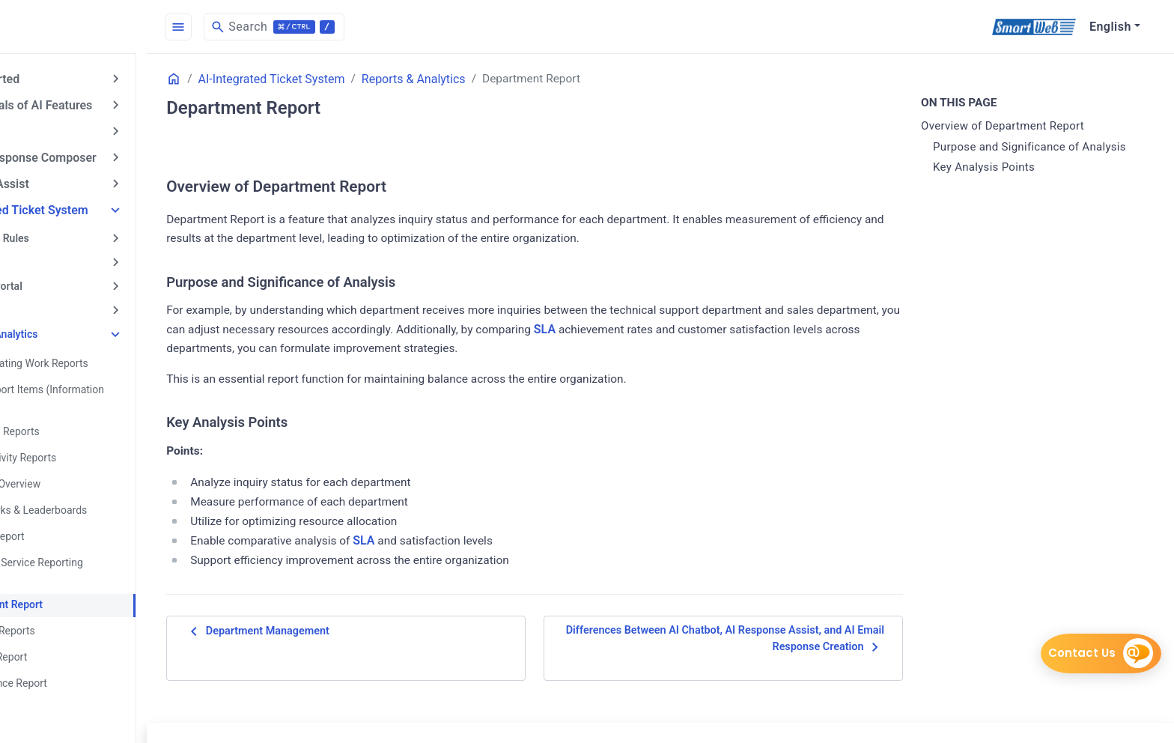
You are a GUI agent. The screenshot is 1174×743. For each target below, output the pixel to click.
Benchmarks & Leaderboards (97, 497)
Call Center (48, 256)
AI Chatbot (43, 129)
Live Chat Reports (71, 615)
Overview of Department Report (1022, 126)
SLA (725, 331)
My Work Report (67, 640)
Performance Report (77, 666)
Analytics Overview (74, 472)
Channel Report (66, 523)
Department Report (75, 589)
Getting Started (56, 78)
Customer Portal (61, 279)
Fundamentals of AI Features (92, 104)
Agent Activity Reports (81, 446)
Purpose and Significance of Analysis (1049, 147)
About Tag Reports (73, 421)
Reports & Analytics (68, 326)
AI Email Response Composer (94, 155)
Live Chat (44, 303)
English (1110, 26)
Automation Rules (64, 233)
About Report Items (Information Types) (105, 387)
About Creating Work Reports (97, 354)
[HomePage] (112, 27)
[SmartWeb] (1033, 27)
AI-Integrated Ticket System (90, 205)
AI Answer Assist (60, 180)
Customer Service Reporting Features (95, 556)
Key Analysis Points (1003, 168)
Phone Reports (64, 691)
